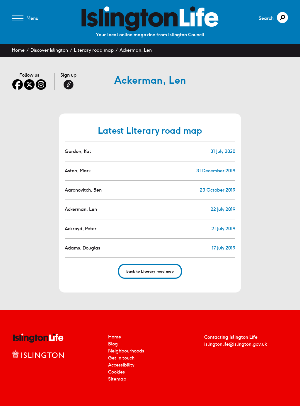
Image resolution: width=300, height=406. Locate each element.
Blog (113, 344)
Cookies (116, 372)
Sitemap (117, 379)
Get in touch (121, 358)
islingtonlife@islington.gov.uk (235, 344)
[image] (150, 19)
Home (18, 50)
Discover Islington (49, 50)
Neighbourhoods (126, 351)
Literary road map (94, 50)
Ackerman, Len (136, 50)
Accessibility (121, 365)
